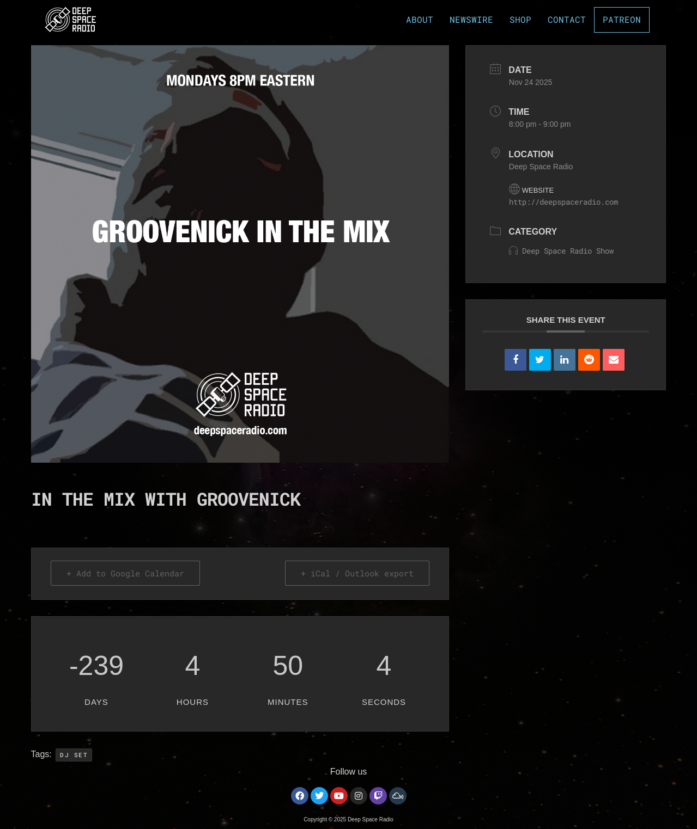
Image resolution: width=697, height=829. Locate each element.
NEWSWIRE (475, 19)
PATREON (624, 19)
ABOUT (423, 19)
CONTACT (570, 19)
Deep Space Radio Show (561, 250)
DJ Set (74, 755)
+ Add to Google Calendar (125, 573)
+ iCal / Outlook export (357, 573)
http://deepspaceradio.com (563, 201)
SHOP (524, 19)
